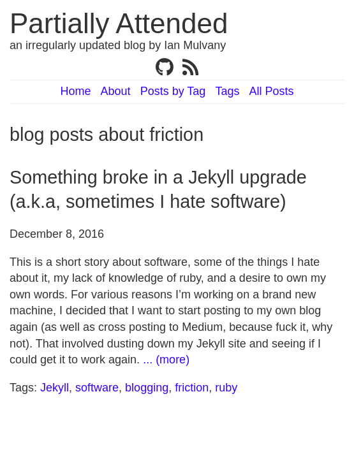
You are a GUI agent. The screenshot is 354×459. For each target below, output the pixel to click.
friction (192, 387)
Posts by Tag (173, 91)
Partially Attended (119, 23)
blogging (146, 387)
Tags (227, 91)
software (97, 387)
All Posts (271, 91)
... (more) (166, 359)
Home (76, 91)
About (116, 91)
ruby (226, 387)
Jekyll (54, 387)
